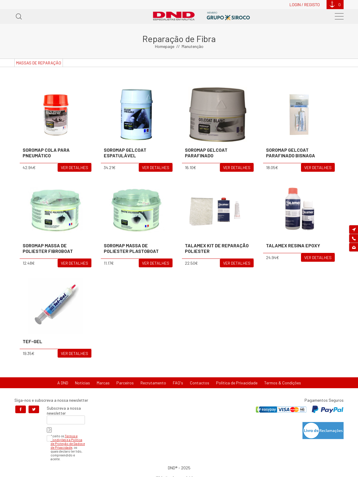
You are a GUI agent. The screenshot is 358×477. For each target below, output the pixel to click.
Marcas (103, 382)
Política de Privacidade (236, 382)
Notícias (82, 382)
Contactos (199, 382)
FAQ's (178, 382)
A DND (62, 382)
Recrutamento (153, 382)
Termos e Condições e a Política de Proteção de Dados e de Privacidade (68, 441)
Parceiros (125, 382)
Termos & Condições (282, 382)
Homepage (164, 46)
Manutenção (192, 46)
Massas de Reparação (38, 62)
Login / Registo (305, 4)
